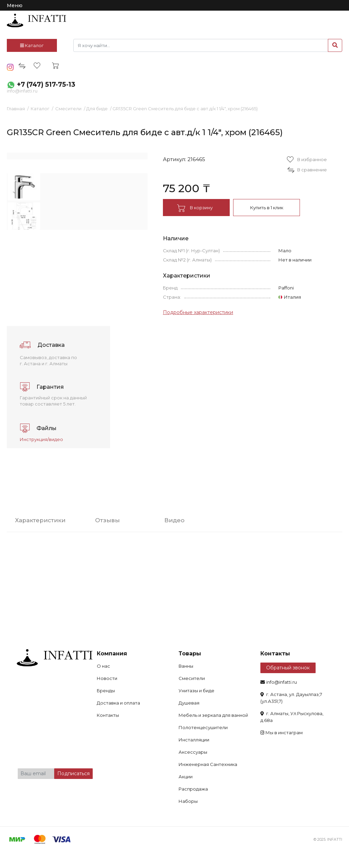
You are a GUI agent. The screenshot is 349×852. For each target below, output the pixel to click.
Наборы (188, 801)
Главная (16, 108)
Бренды (106, 690)
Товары (190, 653)
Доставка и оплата (118, 703)
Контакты (108, 715)
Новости (107, 678)
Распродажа (193, 789)
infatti (36, 20)
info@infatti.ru (22, 91)
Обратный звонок (288, 668)
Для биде (97, 108)
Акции (186, 776)
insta (10, 67)
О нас (103, 666)
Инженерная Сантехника (208, 764)
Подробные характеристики (198, 312)
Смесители (68, 108)
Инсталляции (194, 739)
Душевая (189, 703)
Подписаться (73, 773)
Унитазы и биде (196, 690)
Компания (112, 653)
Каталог (32, 45)
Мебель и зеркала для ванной (213, 715)
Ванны (186, 666)
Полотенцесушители (203, 727)
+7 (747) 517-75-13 (46, 84)
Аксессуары (193, 752)
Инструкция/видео (41, 439)
